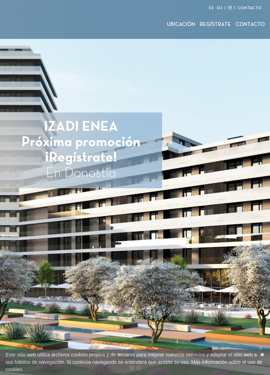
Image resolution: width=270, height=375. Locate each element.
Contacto (250, 24)
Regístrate (215, 24)
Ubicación (181, 24)
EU (219, 8)
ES (211, 8)
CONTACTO (250, 8)
